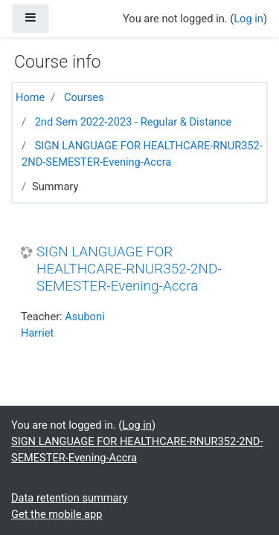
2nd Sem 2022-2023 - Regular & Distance (133, 122)
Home (30, 97)
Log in (248, 18)
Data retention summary (69, 498)
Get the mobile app (56, 514)
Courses (84, 97)
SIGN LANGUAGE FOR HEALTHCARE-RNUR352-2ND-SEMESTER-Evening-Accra (129, 269)
